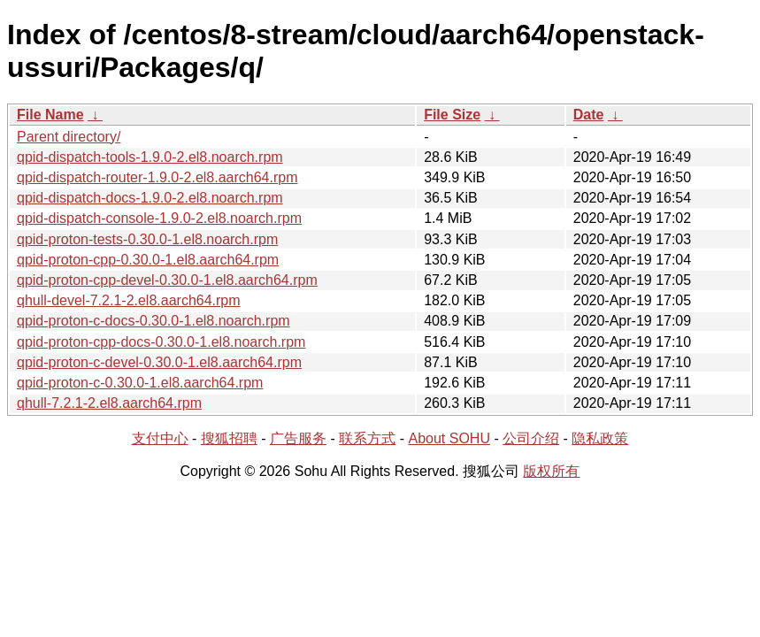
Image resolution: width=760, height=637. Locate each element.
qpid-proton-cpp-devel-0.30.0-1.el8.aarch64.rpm (167, 280)
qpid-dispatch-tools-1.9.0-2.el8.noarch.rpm (150, 157)
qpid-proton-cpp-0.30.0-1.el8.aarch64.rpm (148, 259)
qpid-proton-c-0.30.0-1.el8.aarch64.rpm (140, 382)
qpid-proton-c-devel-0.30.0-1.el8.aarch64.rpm (159, 362)
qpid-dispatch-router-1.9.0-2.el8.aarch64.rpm (157, 177)
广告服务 (298, 438)
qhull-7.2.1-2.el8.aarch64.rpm (109, 403)
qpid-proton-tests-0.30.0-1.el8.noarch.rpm (147, 239)
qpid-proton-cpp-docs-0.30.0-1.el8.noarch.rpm (161, 341)
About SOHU (448, 438)
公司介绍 (531, 438)
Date (588, 114)
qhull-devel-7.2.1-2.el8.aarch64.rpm (129, 300)
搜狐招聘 (229, 438)
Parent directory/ (68, 136)
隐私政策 (600, 438)
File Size (452, 114)
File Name (50, 114)
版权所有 (551, 471)
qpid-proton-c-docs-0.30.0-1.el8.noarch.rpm (153, 320)
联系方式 (367, 438)
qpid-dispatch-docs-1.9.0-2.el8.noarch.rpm (150, 197)
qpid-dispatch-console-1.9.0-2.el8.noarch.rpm (159, 218)
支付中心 (160, 438)
